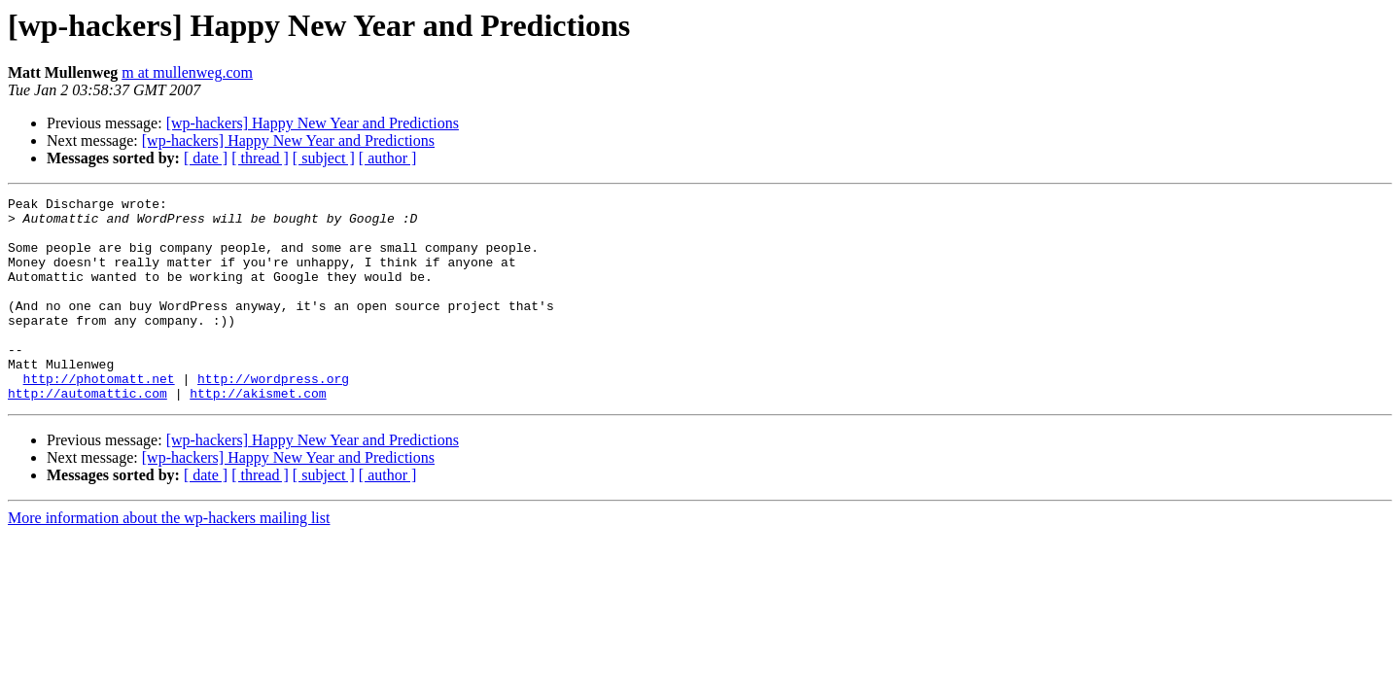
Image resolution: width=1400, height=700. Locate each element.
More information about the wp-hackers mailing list (169, 558)
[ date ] (206, 158)
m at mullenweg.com (187, 72)
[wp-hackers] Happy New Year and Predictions (312, 123)
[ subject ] (324, 158)
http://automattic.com (87, 433)
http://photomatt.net (99, 416)
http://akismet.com (258, 433)
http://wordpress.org (273, 416)
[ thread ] (260, 158)
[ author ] (388, 158)
